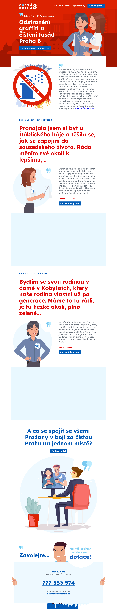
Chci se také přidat (70, 203)
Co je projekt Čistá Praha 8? (35, 48)
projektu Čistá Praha (84, 108)
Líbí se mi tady (62, 5)
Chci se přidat (96, 5)
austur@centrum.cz (58, 593)
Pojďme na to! (58, 451)
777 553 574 (58, 582)
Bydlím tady (79, 5)
